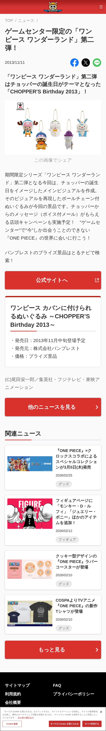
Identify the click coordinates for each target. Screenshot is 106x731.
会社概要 (13, 702)
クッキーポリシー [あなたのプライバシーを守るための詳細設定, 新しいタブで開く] (26, 717)
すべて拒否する (92, 724)
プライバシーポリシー (73, 694)
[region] (53, 719)
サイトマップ (17, 685)
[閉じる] (101, 711)
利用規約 (13, 694)
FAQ (57, 685)
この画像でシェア (53, 160)
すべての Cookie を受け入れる (65, 724)
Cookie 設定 (12, 724)
